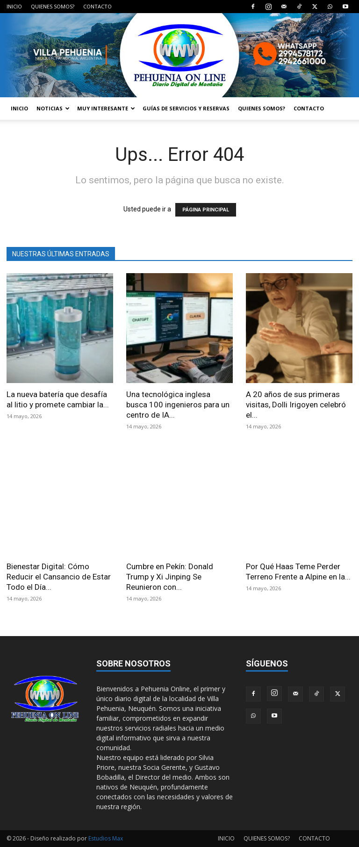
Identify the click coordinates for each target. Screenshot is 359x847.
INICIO (14, 6)
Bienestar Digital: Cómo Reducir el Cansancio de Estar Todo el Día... (59, 577)
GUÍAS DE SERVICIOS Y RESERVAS (186, 108)
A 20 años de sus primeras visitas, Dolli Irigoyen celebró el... (296, 405)
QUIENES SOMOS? (52, 6)
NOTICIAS (53, 108)
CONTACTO (97, 6)
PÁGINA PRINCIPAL (205, 210)
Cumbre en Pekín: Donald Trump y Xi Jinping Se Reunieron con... (169, 577)
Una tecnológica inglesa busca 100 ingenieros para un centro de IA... (178, 405)
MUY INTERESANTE (106, 108)
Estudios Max (105, 838)
